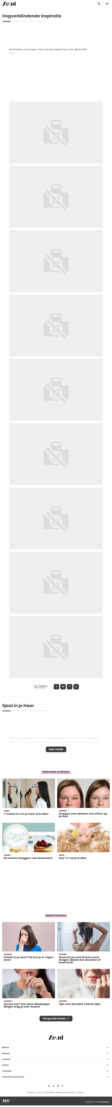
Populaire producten (13, 1076)
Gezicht (6, 21)
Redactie (31, 1092)
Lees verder (56, 749)
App (76, 686)
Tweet (63, 686)
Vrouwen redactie (41, 21)
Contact (80, 1092)
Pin (69, 686)
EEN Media (104, 1102)
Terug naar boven (54, 1018)
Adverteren (49, 1092)
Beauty (6, 1053)
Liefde (5, 1065)
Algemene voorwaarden (66, 1092)
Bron (11, 52)
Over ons (40, 1092)
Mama (5, 1047)
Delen (56, 686)
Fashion (6, 1059)
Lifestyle (6, 1071)
